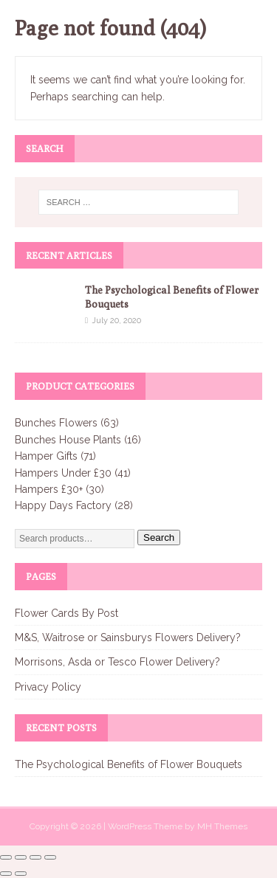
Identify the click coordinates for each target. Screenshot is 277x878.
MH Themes (222, 826)
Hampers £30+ (49, 489)
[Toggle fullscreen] (21, 857)
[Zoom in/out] (6, 857)
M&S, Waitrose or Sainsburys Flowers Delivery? (128, 637)
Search (158, 537)
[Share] (35, 857)
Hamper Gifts (46, 456)
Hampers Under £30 (63, 473)
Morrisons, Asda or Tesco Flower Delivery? (117, 662)
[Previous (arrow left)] (6, 873)
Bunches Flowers (56, 423)
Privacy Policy (48, 687)
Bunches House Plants (68, 440)
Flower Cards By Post (66, 613)
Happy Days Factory (63, 505)
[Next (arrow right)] (21, 873)
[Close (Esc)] (50, 857)
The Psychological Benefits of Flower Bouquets (128, 764)
